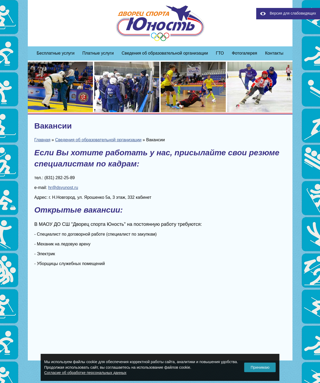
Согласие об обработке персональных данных (85, 373)
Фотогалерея (244, 53)
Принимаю (260, 367)
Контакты (274, 53)
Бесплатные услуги (56, 53)
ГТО (220, 53)
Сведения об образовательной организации (165, 53)
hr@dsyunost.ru (63, 187)
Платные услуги (98, 53)
